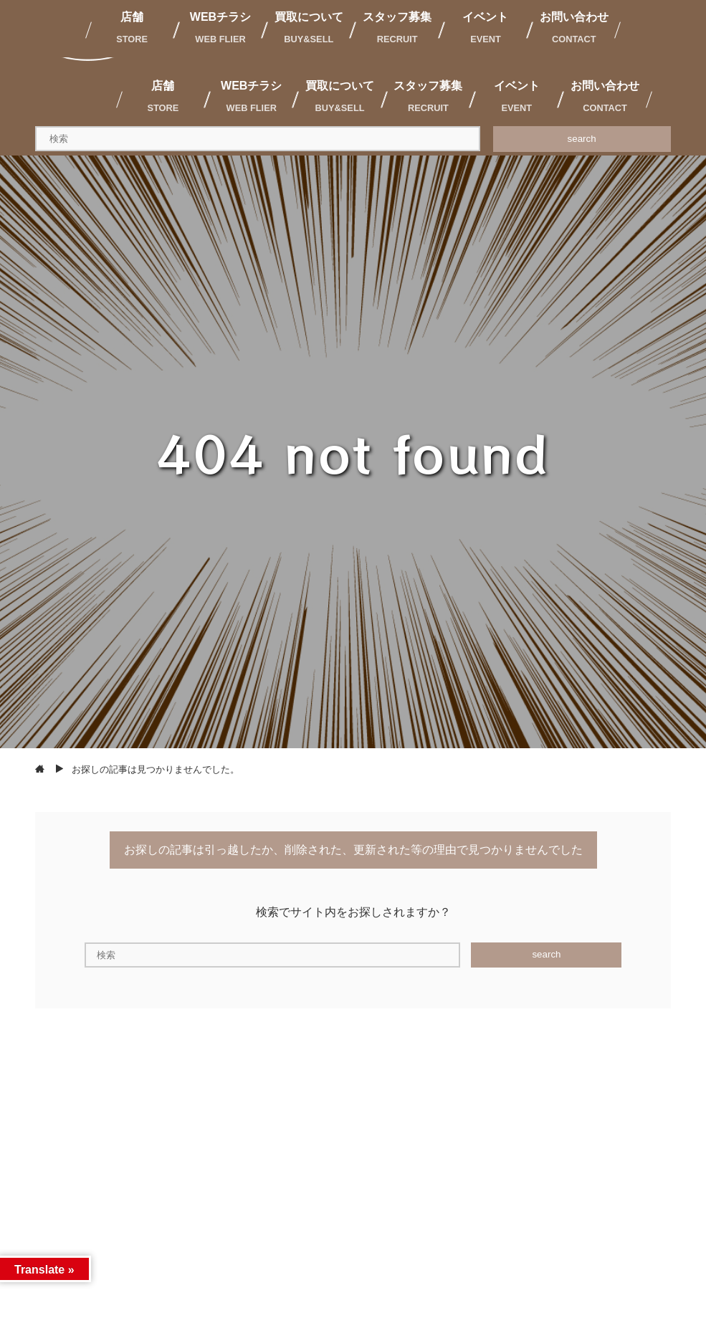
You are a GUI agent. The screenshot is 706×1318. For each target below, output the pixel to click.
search (582, 138)
